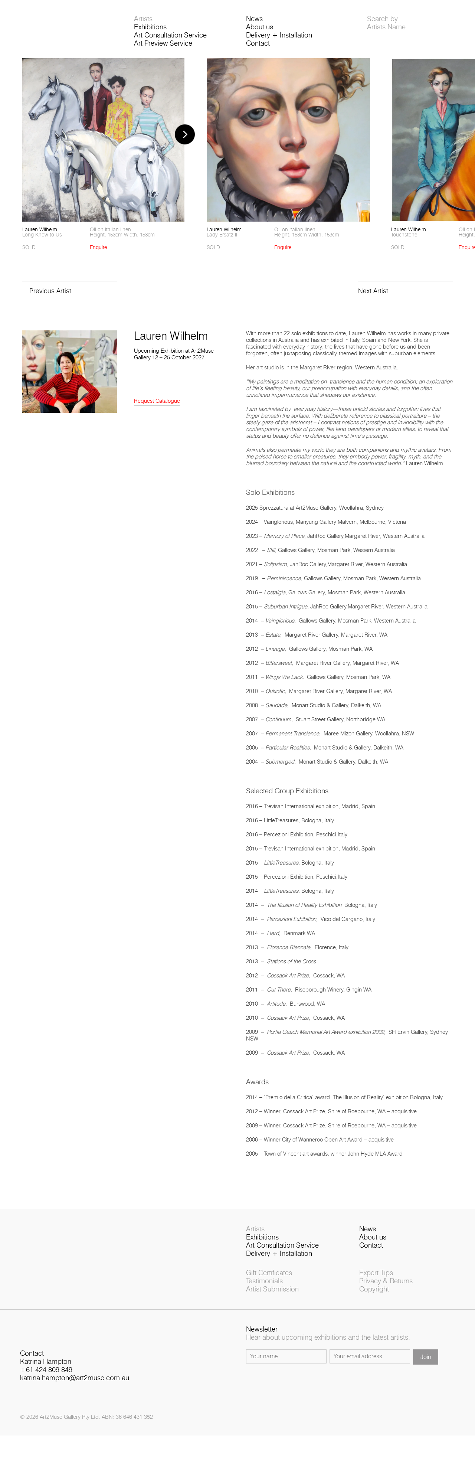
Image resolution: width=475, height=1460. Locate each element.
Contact (258, 46)
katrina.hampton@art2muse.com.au (74, 1394)
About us (259, 30)
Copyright (374, 1300)
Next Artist (373, 299)
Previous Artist (50, 299)
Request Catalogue (157, 409)
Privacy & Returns (386, 1292)
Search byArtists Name (386, 26)
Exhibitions (150, 30)
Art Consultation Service (170, 38)
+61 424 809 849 (46, 1386)
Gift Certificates (269, 1283)
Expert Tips (376, 1283)
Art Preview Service (163, 46)
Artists (143, 22)
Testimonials (264, 1292)
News (254, 22)
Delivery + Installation (279, 38)
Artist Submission (272, 1300)
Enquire (98, 256)
